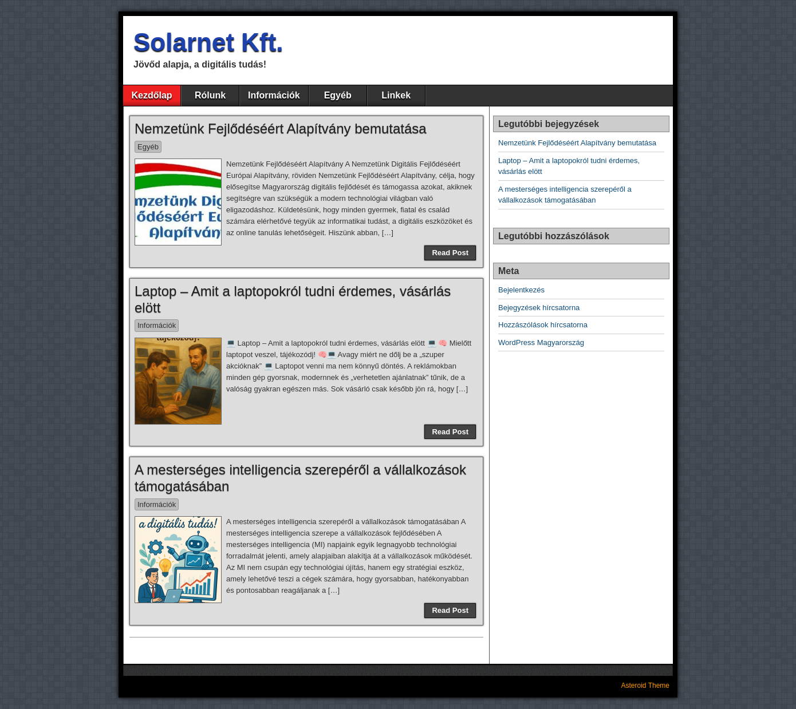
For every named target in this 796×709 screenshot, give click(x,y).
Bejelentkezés (521, 290)
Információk (274, 95)
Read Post (450, 252)
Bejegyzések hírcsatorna (539, 307)
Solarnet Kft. (208, 42)
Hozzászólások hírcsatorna (543, 324)
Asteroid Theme (645, 686)
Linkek (396, 95)
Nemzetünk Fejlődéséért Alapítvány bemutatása (281, 128)
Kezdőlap (151, 95)
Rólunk (210, 95)
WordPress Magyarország (541, 342)
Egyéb (338, 95)
